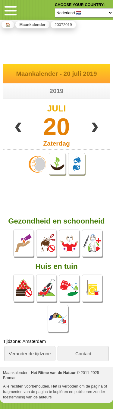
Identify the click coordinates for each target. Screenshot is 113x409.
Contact (83, 353)
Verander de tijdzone (30, 353)
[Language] (84, 12)
